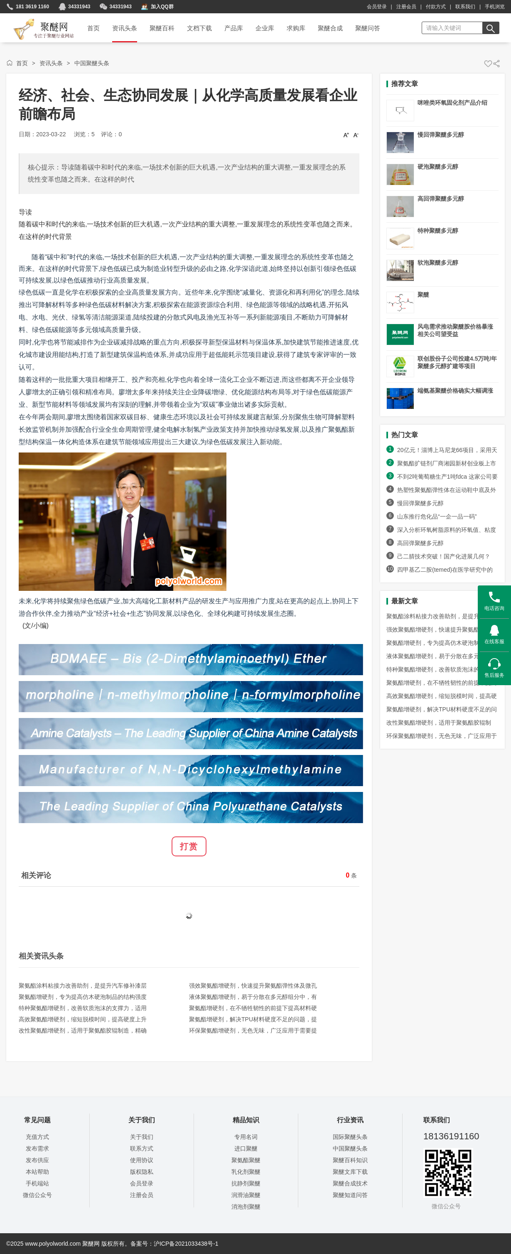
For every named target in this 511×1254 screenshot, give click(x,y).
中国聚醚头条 (91, 63)
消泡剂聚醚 (245, 1206)
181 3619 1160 (32, 7)
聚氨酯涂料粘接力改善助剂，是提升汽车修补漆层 (83, 985)
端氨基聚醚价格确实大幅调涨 (455, 390)
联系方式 (141, 1148)
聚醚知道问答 (350, 1195)
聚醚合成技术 (350, 1183)
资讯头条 (51, 63)
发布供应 (37, 1160)
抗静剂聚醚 (245, 1183)
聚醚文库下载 (350, 1171)
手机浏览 (495, 7)
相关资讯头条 (41, 956)
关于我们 (141, 1137)
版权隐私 (141, 1171)
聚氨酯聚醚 (245, 1160)
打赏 (189, 846)
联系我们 (465, 7)
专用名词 (246, 1137)
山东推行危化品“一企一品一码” (440, 516)
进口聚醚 (246, 1148)
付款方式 (436, 7)
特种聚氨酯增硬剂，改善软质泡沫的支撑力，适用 (83, 1008)
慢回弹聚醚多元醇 (441, 134)
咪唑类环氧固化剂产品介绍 (452, 102)
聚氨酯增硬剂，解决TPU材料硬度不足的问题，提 (253, 1019)
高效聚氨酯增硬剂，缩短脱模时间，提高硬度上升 (83, 1019)
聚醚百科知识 (350, 1160)
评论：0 (111, 134)
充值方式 (37, 1137)
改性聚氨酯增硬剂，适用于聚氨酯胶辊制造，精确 (83, 1030)
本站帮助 (37, 1171)
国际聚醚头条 (350, 1137)
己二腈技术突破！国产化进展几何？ (443, 556)
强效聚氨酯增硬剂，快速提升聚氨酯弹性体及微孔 (253, 985)
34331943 (79, 7)
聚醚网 (36, 19)
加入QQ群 (162, 7)
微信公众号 (37, 1195)
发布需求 (37, 1148)
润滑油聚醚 (245, 1195)
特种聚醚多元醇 (438, 230)
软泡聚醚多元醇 (438, 262)
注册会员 (406, 7)
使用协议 (141, 1160)
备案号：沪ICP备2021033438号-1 (174, 1243)
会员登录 (377, 7)
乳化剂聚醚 (245, 1171)
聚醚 (423, 294)
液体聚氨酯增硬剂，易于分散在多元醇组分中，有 (253, 996)
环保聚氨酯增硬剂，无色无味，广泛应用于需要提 (253, 1030)
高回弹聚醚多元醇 (441, 198)
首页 (22, 63)
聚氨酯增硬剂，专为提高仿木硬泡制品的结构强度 (83, 996)
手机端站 (37, 1183)
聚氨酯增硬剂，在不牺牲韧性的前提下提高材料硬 (253, 1008)
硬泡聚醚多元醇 (438, 166)
